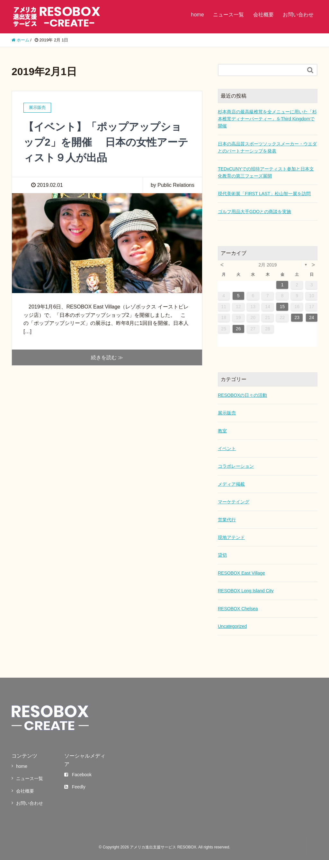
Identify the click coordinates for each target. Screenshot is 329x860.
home (197, 14)
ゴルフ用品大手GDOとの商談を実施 (254, 211)
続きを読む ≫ (107, 357)
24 (311, 317)
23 (296, 317)
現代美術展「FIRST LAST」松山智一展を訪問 (264, 193)
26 (238, 328)
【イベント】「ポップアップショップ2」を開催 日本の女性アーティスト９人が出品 (105, 142)
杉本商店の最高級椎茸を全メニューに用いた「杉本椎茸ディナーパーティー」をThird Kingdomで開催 (267, 119)
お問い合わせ (298, 14)
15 (282, 306)
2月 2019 (268, 264)
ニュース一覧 (228, 14)
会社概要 (263, 14)
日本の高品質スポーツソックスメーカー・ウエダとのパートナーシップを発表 (267, 147)
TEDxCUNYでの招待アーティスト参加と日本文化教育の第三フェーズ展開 (266, 172)
